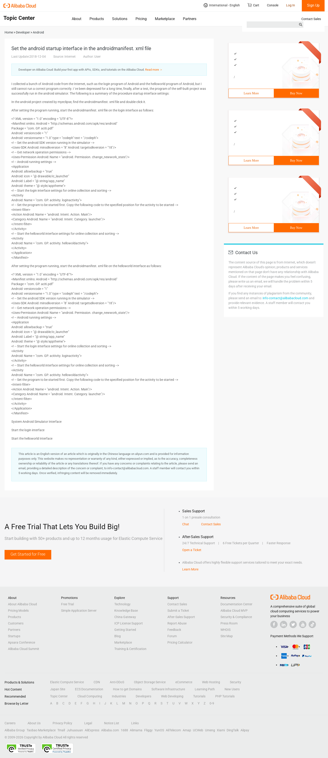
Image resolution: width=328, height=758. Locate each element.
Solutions (119, 19)
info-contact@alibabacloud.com (285, 298)
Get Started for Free (27, 554)
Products (97, 19)
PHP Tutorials (225, 696)
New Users (232, 689)
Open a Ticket (191, 550)
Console (272, 5)
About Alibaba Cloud (22, 604)
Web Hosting (211, 682)
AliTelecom (173, 730)
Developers (143, 696)
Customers (15, 623)
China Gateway (125, 617)
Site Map (226, 636)
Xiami (221, 730)
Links (135, 723)
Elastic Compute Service (67, 682)
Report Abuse (177, 623)
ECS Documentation (89, 689)
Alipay (245, 730)
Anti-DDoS (117, 682)
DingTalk (233, 730)
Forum (172, 636)
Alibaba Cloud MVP (234, 610)
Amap (187, 730)
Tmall (61, 730)
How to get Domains (127, 689)
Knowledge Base (126, 610)
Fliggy (148, 730)
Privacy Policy (62, 723)
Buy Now (296, 93)
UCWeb (198, 730)
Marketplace (165, 19)
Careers (10, 723)
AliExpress (92, 730)
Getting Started (125, 630)
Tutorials (199, 696)
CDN (97, 682)
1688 (124, 730)
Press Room (229, 623)
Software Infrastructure (168, 689)
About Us (34, 723)
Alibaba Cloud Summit (23, 649)
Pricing (141, 19)
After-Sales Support (181, 617)
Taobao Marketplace (41, 730)
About (76, 19)
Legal (88, 723)
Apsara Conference (21, 642)
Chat (185, 524)
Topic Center (59, 696)
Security (235, 682)
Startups (14, 636)
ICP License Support (128, 623)
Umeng (210, 730)
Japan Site (57, 689)
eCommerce (183, 682)
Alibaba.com (110, 730)
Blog (117, 636)
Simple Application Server (79, 610)
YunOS (159, 730)
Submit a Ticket (178, 610)
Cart (253, 5)
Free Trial (67, 604)
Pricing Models (18, 610)
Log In (290, 5)
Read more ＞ (154, 69)
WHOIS (225, 630)
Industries (119, 696)
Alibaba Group (15, 730)
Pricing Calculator (179, 642)
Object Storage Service (150, 682)
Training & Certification (130, 649)
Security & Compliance (236, 617)
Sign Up (313, 5)
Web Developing (172, 696)
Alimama (136, 730)
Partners (189, 19)
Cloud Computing (89, 696)
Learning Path (205, 689)
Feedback (174, 630)
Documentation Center (236, 604)
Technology (122, 604)
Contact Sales (311, 19)
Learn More (251, 93)
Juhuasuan (75, 730)
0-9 (212, 703)
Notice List (111, 723)
